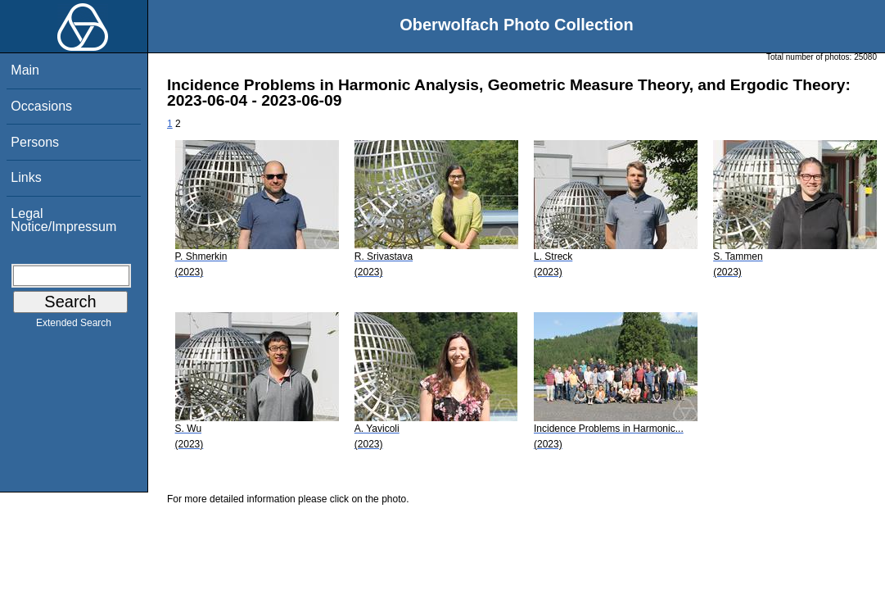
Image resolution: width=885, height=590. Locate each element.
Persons (35, 142)
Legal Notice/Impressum (63, 220)
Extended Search (73, 326)
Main (25, 70)
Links (26, 177)
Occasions (41, 106)
